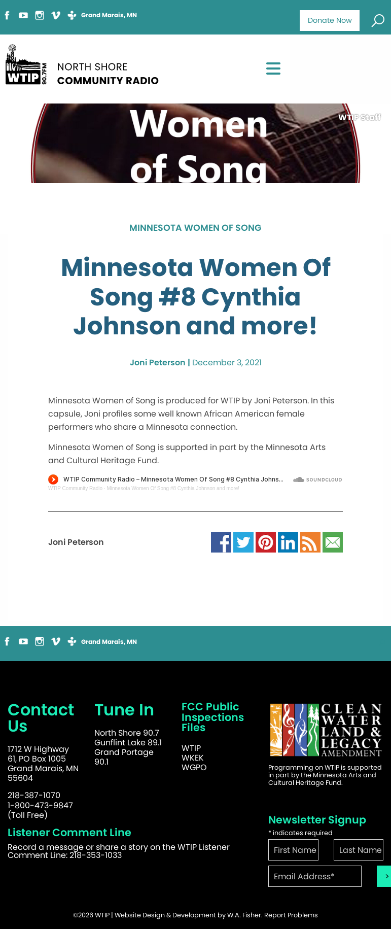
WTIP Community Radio (75, 488)
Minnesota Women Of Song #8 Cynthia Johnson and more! (172, 488)
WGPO (194, 767)
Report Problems (291, 915)
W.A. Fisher (244, 915)
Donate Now (330, 20)
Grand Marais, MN (109, 15)
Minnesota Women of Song (195, 228)
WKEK (193, 758)
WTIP (191, 748)
